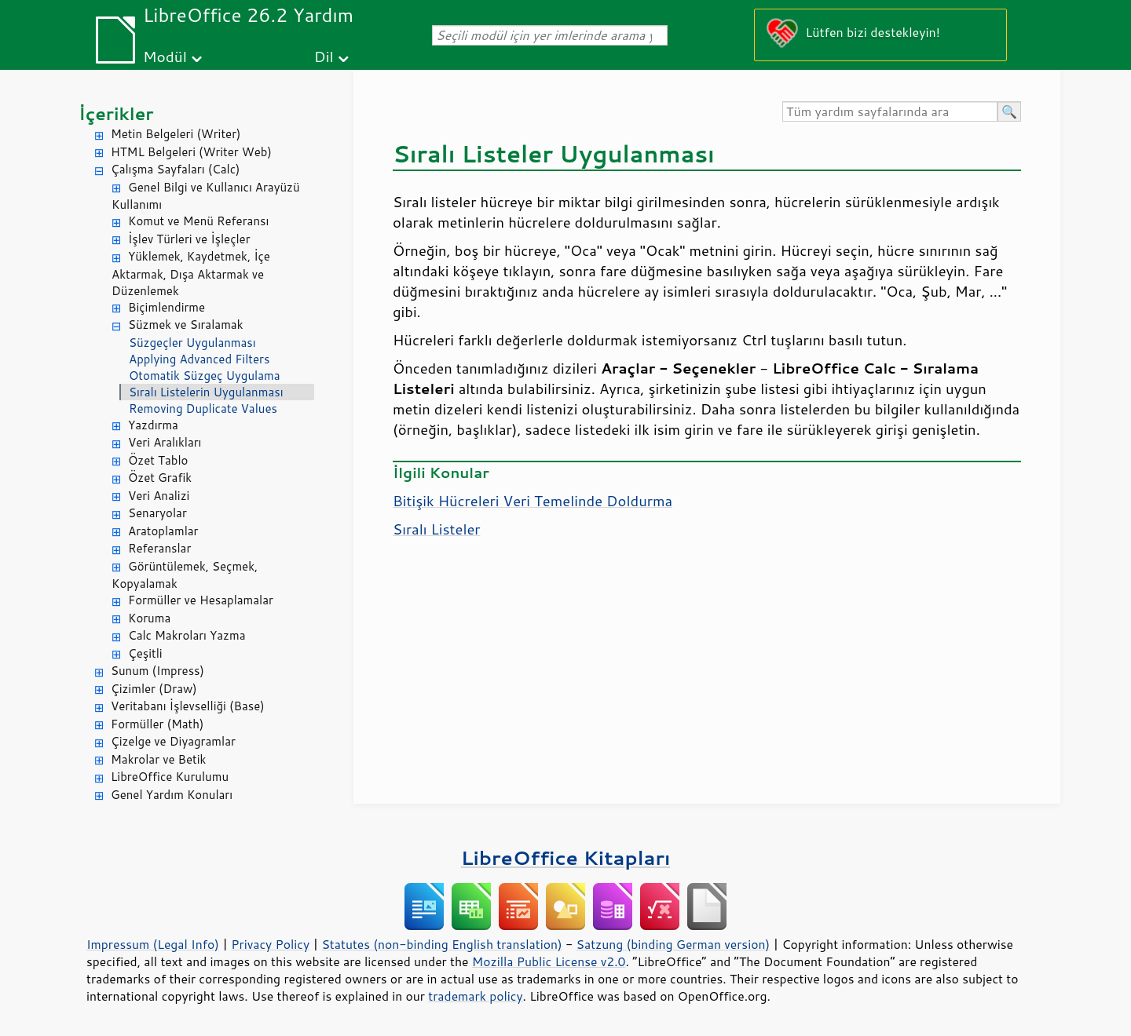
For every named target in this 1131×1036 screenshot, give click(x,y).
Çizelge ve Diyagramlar (173, 741)
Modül (165, 56)
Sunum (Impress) (157, 670)
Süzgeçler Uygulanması (192, 342)
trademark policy (475, 996)
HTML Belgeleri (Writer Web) (191, 152)
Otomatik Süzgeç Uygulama (204, 375)
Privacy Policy (270, 944)
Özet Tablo (158, 460)
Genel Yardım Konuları (171, 794)
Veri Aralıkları (164, 442)
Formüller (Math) (157, 724)
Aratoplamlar (163, 531)
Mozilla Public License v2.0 (549, 961)
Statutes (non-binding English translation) (441, 944)
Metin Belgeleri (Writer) (175, 134)
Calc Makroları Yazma (187, 635)
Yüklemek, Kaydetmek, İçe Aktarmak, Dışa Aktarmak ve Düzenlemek (191, 273)
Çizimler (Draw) (154, 688)
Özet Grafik (160, 477)
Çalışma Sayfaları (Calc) (175, 169)
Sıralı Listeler (437, 529)
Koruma (149, 618)
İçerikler (116, 113)
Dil (324, 56)
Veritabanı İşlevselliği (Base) (188, 706)
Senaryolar (157, 513)
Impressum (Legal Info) (152, 944)
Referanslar (159, 548)
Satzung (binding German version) (673, 944)
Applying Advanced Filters (199, 359)
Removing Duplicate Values (203, 408)
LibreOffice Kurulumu (170, 776)
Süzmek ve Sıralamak (185, 324)
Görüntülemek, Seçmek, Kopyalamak (185, 575)
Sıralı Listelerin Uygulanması (206, 392)
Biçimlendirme (166, 307)
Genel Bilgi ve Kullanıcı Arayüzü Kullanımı (206, 196)
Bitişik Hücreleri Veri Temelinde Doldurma (532, 501)
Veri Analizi (158, 495)
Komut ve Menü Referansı (198, 221)
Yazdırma (153, 425)
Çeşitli (145, 653)
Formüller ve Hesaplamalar (200, 600)
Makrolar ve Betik (158, 759)
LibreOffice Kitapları (566, 857)
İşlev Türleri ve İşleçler (189, 239)
